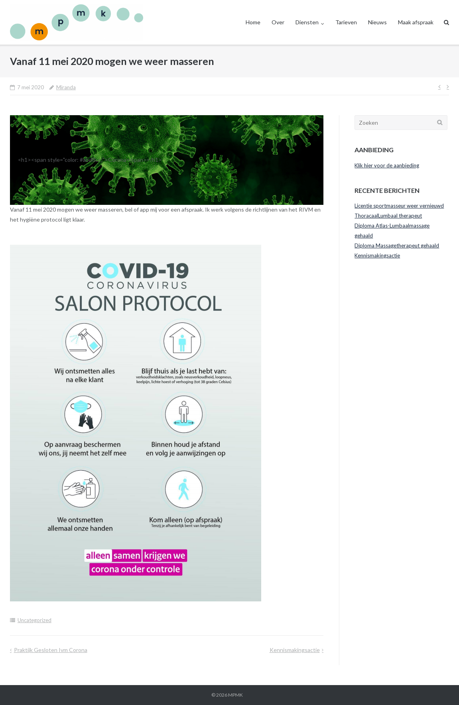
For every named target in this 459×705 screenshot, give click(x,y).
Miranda (66, 87)
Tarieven (346, 22)
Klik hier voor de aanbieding (387, 165)
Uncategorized (34, 620)
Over (278, 22)
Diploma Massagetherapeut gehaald (397, 245)
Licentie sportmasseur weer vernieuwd (399, 205)
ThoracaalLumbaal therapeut (388, 215)
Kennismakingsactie (295, 649)
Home (253, 22)
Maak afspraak (415, 22)
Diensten (307, 22)
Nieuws (377, 22)
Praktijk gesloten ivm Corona (50, 649)
